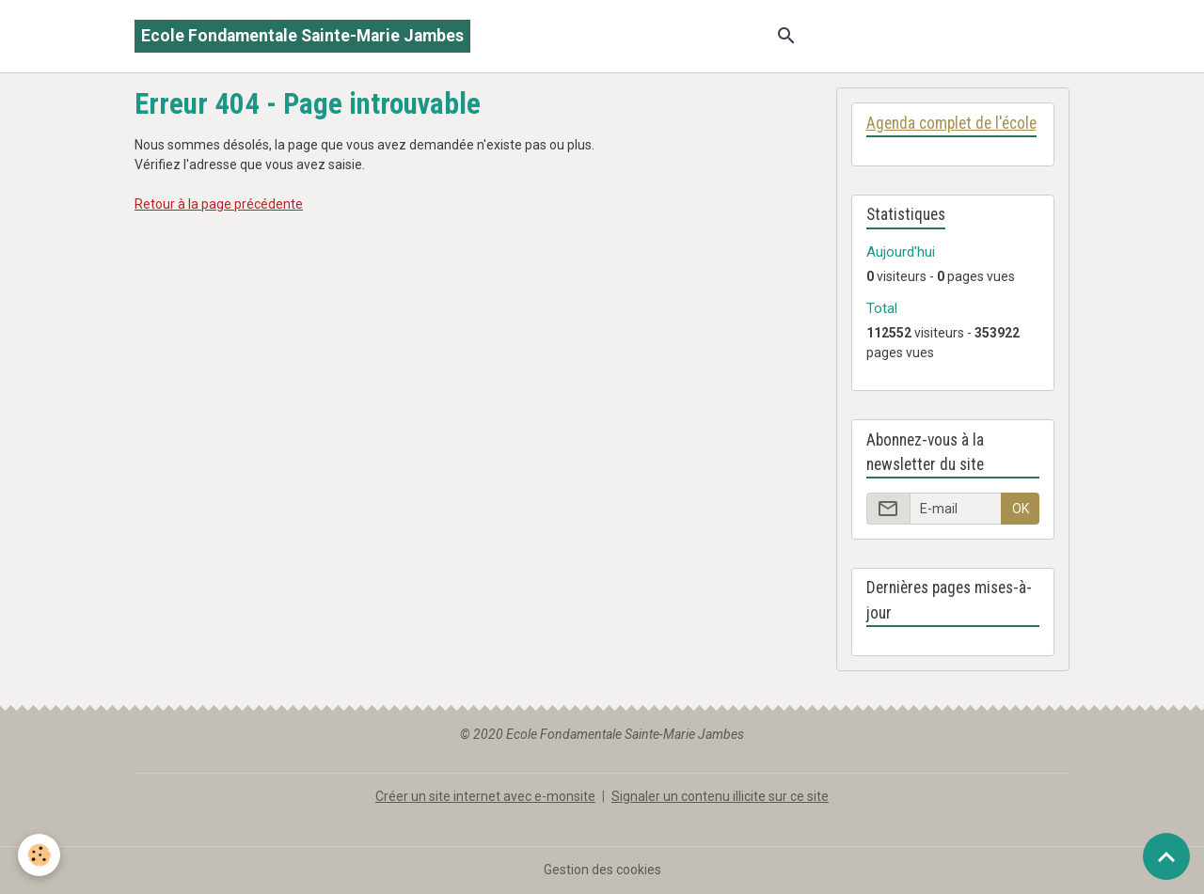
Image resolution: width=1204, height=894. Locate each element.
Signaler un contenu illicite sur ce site (720, 796)
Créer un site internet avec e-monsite (485, 796)
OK (1020, 508)
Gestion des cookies (602, 869)
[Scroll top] (1166, 856)
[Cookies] (40, 855)
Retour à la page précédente (219, 204)
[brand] (302, 36)
